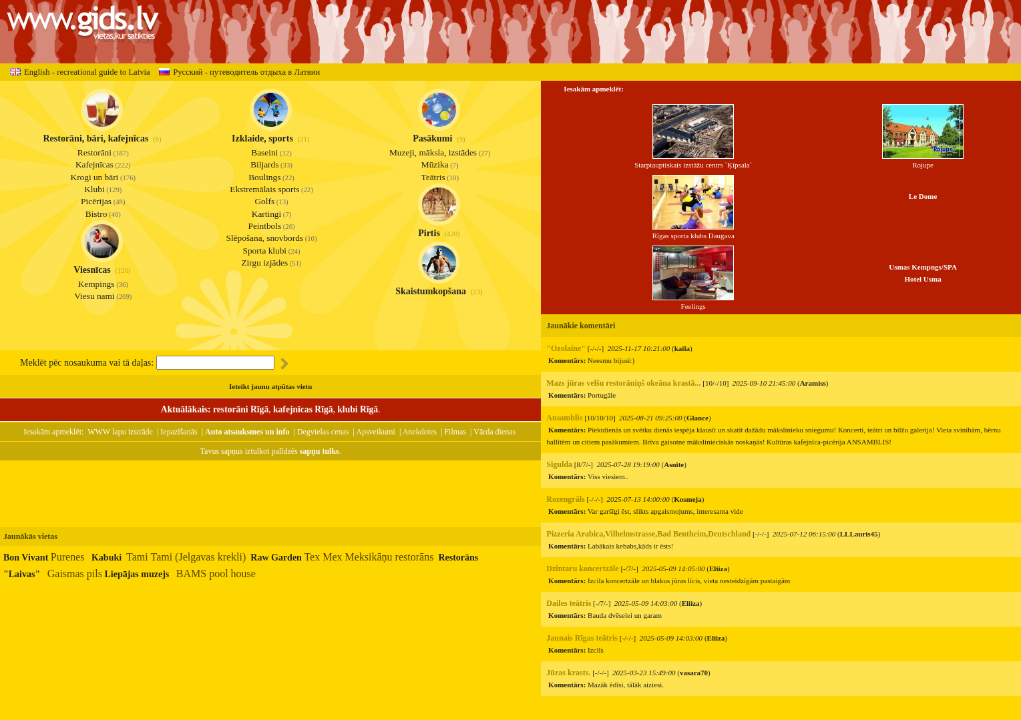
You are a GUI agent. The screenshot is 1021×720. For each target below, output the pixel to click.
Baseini (264, 152)
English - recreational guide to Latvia (80, 72)
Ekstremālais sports (264, 189)
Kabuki (106, 558)
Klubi (94, 189)
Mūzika (435, 164)
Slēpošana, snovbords (265, 238)
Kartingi (266, 214)
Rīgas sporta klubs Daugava (693, 231)
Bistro (96, 214)
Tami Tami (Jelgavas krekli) (186, 557)
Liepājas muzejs (136, 574)
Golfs (264, 201)
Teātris (433, 177)
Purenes (68, 557)
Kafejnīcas (94, 164)
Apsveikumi (375, 431)
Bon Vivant (25, 558)
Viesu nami (94, 296)
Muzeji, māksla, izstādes (433, 152)
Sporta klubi (265, 251)
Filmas (455, 431)
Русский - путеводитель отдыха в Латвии (239, 72)
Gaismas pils (74, 573)
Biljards (264, 164)
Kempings (96, 284)
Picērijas (96, 201)
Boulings (264, 177)
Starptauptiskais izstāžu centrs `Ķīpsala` (693, 160)
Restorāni (94, 152)
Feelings (693, 302)
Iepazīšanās (178, 431)
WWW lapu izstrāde (120, 431)
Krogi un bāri (95, 177)
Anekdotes (420, 431)
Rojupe (923, 160)
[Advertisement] (270, 494)
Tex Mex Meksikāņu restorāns (368, 557)
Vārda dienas (494, 431)
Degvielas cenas (323, 431)
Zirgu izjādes (264, 263)
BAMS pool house (216, 573)
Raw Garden (276, 558)
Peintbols (264, 226)
